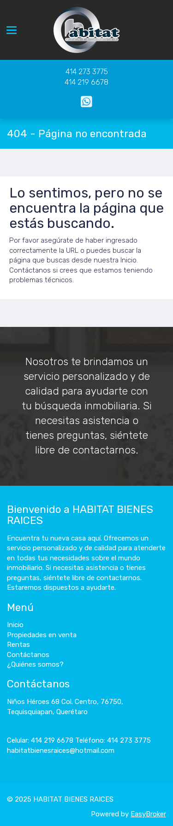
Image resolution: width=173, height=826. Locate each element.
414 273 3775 (87, 71)
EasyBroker (148, 814)
